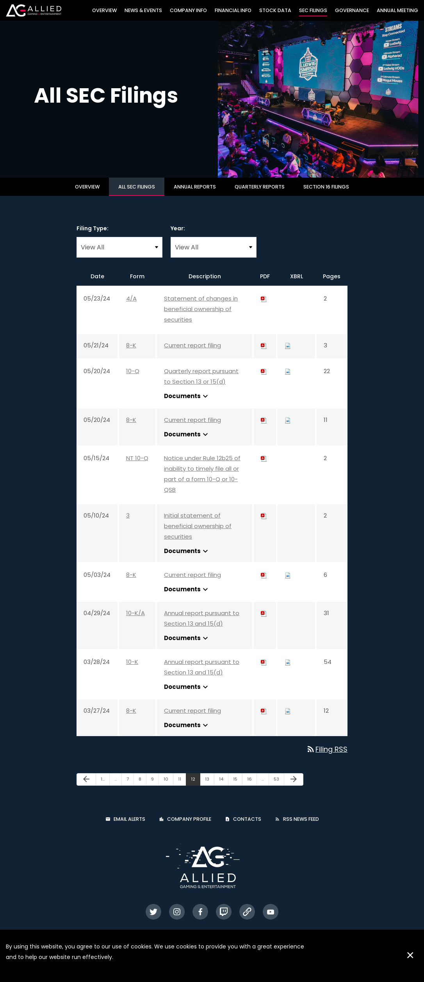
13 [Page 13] (209, 788)
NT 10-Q (137, 465)
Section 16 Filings (326, 193)
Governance (352, 10)
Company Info (188, 10)
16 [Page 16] (252, 788)
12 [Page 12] (195, 788)
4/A (131, 305)
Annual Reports (195, 193)
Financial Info (233, 10)
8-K (131, 352)
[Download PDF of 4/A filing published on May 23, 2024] (264, 305)
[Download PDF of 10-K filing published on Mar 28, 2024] (264, 669)
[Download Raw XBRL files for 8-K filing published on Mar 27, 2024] (288, 717)
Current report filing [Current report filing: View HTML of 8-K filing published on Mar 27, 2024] (192, 717)
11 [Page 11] (182, 788)
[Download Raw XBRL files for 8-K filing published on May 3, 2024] (288, 582)
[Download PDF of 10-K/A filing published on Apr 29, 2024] (264, 620)
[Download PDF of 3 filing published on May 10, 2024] (264, 522)
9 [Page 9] (155, 788)
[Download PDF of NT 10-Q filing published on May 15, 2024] (264, 465)
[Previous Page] (86, 786)
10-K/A (135, 620)
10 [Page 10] (168, 788)
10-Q (132, 378)
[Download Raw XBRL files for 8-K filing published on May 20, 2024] (288, 427)
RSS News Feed (301, 826)
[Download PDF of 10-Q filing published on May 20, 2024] (264, 378)
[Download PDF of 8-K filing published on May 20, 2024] (264, 427)
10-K (132, 669)
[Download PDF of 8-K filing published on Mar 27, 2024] (264, 717)
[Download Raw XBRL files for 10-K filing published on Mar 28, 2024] (288, 669)
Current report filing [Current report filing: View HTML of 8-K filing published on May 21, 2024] (192, 352)
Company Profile (189, 826)
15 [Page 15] (237, 788)
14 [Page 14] (223, 788)
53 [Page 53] (278, 788)
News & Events (143, 10)
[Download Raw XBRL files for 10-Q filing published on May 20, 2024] (288, 378)
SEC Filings (313, 10)
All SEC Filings (136, 193)
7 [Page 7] (130, 788)
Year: (178, 235)
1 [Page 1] (105, 788)
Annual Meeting (397, 10)
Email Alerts (129, 826)
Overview (104, 10)
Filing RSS (326, 756)
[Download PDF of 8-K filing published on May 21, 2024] (264, 352)
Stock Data (275, 10)
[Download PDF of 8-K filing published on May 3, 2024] (264, 582)
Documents (187, 403)
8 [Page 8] (142, 788)
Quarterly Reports (260, 193)
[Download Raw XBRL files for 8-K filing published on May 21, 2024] (288, 352)
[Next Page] (293, 786)
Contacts (247, 826)
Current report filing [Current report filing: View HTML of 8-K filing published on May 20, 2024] (192, 427)
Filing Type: (93, 235)
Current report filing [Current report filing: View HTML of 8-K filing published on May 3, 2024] (192, 582)
